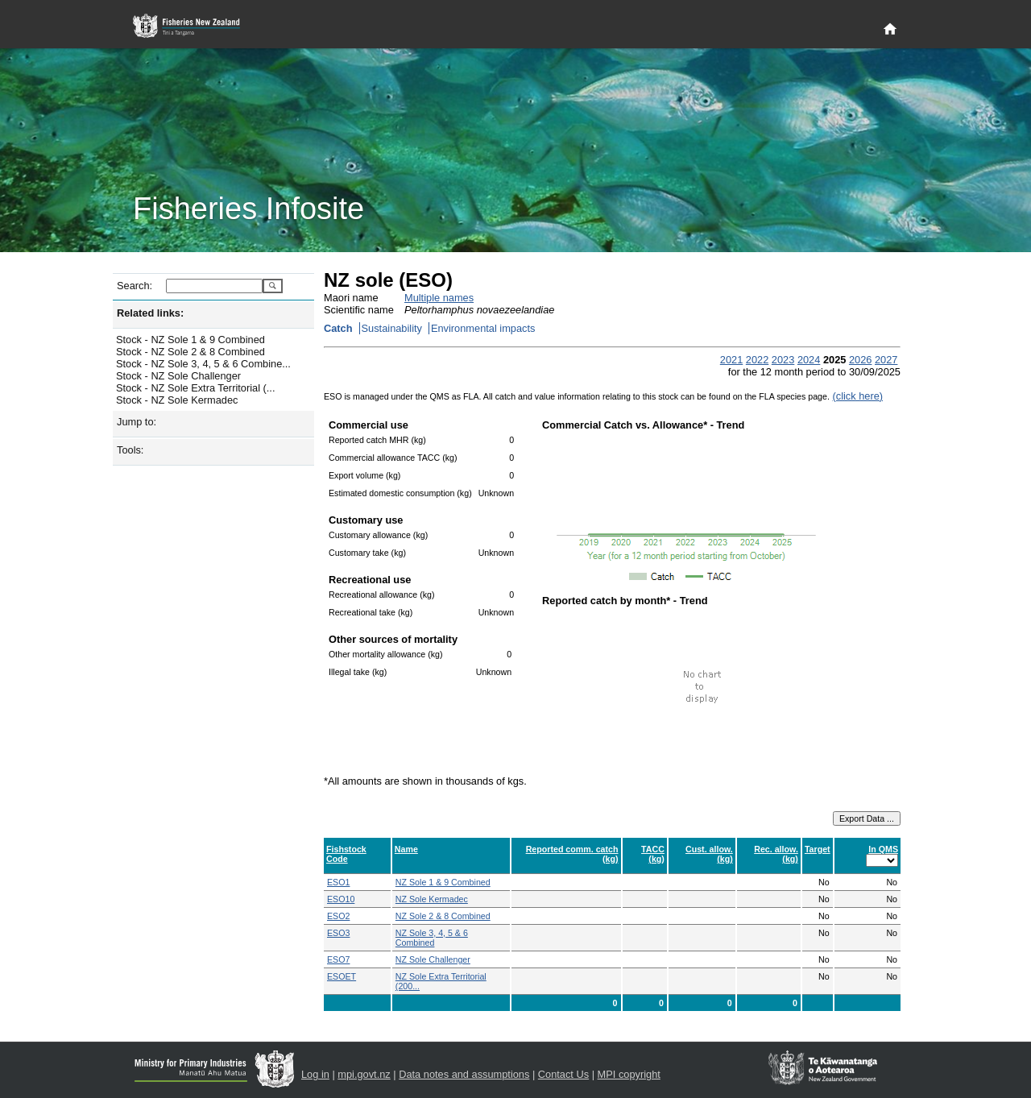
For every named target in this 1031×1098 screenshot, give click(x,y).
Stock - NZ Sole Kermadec (177, 400)
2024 (808, 360)
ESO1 (338, 882)
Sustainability (392, 328)
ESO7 (338, 959)
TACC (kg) (653, 854)
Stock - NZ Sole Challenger (178, 376)
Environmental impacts (483, 328)
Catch (338, 328)
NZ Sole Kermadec (431, 899)
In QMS (883, 849)
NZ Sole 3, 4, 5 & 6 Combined (431, 937)
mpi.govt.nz (363, 1074)
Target (817, 849)
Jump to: (136, 422)
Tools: (130, 450)
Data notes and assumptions (464, 1074)
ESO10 (340, 899)
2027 (886, 360)
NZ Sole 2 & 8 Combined (443, 916)
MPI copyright (629, 1074)
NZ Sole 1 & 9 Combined (443, 882)
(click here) (857, 396)
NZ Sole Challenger (432, 959)
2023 (783, 360)
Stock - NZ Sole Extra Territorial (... (195, 388)
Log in (315, 1074)
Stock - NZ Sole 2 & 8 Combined (190, 352)
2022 (757, 360)
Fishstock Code (346, 854)
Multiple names (439, 298)
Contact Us (563, 1074)
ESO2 (338, 916)
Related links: (150, 313)
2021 (731, 360)
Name (406, 849)
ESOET (341, 976)
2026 (860, 360)
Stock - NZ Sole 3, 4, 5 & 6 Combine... (203, 364)
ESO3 (338, 933)
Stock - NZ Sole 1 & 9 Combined (190, 340)
